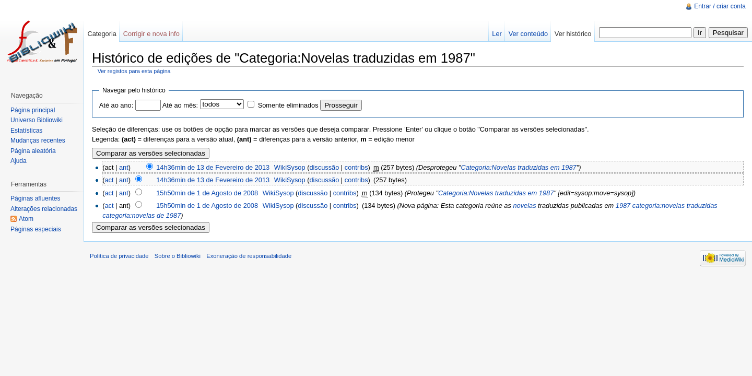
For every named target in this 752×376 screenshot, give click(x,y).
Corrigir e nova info (151, 34)
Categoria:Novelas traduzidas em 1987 (518, 167)
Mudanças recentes (37, 140)
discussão (324, 167)
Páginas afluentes (35, 198)
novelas (524, 205)
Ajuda (18, 160)
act (108, 180)
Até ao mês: (180, 105)
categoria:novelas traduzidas (675, 205)
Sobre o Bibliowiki (178, 256)
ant (123, 167)
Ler (497, 34)
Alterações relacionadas (43, 209)
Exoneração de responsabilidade (248, 256)
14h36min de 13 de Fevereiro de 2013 (212, 167)
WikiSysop (290, 167)
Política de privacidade (119, 256)
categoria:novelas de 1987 (141, 215)
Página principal (32, 110)
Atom (26, 218)
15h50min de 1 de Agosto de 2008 (207, 193)
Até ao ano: (116, 105)
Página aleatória (33, 151)
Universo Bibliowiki (36, 120)
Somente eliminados (288, 105)
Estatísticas (26, 130)
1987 (623, 205)
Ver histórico (573, 34)
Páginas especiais (35, 229)
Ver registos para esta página (134, 71)
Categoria (101, 34)
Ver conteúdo (528, 34)
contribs (356, 167)
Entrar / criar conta (720, 6)
